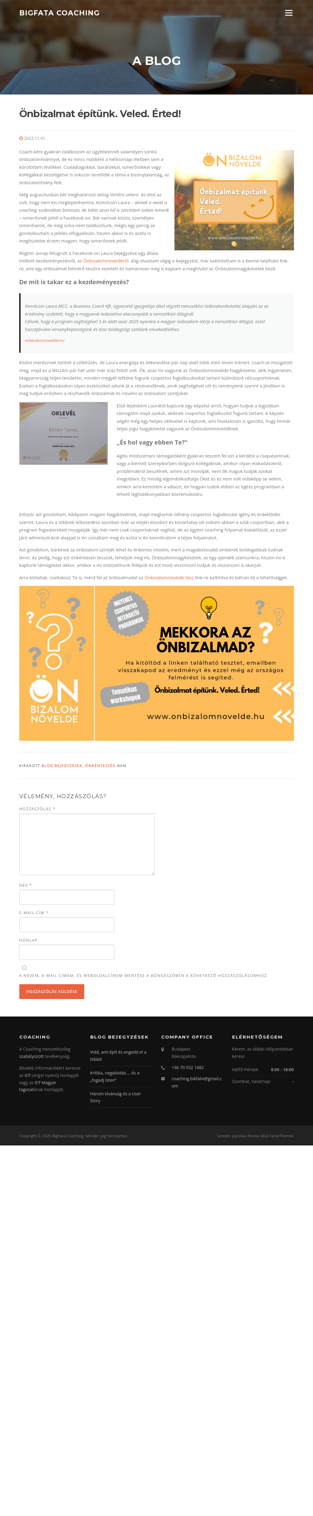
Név (25, 884)
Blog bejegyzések (62, 765)
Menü (288, 13)
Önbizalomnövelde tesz (169, 577)
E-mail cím (34, 912)
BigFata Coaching (59, 12)
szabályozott (31, 1055)
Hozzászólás (37, 808)
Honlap (28, 939)
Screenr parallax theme (238, 1135)
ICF (27, 1075)
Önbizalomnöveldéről (105, 260)
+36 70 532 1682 (188, 1067)
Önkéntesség (100, 765)
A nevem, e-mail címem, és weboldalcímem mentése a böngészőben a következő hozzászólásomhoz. (144, 975)
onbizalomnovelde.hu (45, 339)
